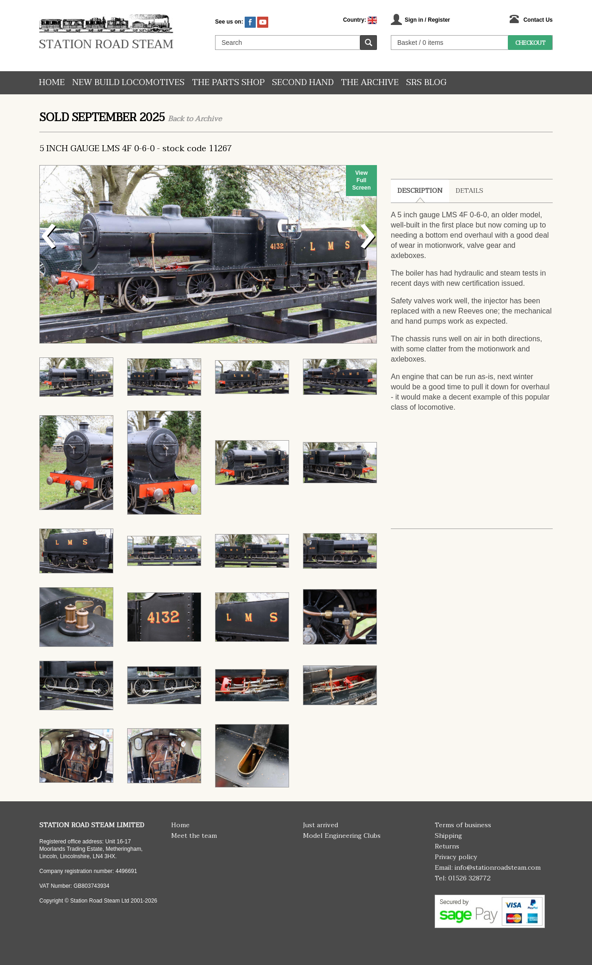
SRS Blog (426, 82)
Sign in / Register (427, 20)
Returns (447, 846)
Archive (208, 118)
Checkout (530, 43)
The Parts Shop (228, 82)
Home (52, 82)
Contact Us (538, 20)
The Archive (370, 82)
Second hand (302, 82)
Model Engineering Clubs (342, 835)
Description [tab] (420, 190)
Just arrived (320, 825)
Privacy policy (456, 857)
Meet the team (194, 835)
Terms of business (463, 825)
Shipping (448, 835)
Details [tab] (469, 190)
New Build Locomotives (128, 82)
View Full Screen (361, 180)
